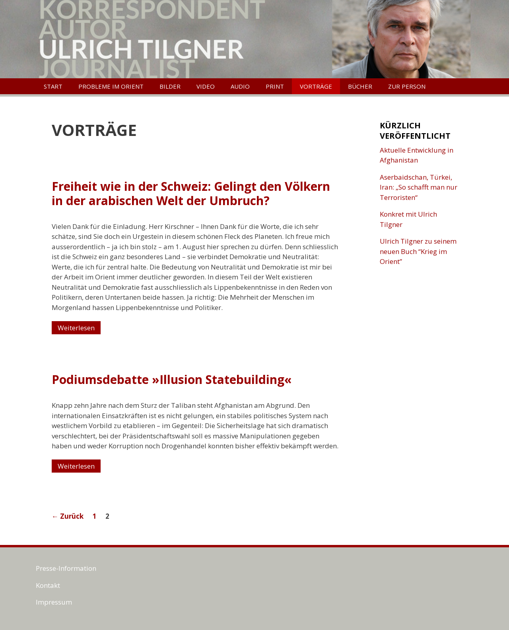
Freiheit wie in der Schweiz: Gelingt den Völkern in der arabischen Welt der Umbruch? (191, 193)
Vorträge (316, 86)
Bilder (170, 86)
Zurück (68, 516)
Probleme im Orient (111, 86)
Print (275, 86)
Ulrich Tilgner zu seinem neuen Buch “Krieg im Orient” (418, 251)
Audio (240, 86)
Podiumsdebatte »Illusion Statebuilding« (171, 379)
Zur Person (406, 86)
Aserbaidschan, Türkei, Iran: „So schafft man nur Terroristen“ (418, 187)
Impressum (54, 602)
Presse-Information (66, 568)
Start (53, 86)
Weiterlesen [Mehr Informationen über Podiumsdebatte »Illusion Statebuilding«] (76, 466)
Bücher (360, 86)
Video (205, 86)
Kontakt (48, 585)
